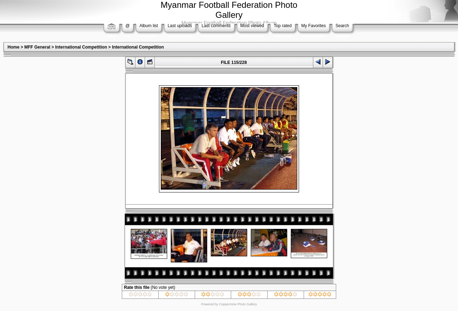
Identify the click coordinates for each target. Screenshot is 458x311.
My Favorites (313, 25)
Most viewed (252, 25)
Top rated (283, 25)
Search (342, 25)
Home (13, 47)
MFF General (37, 47)
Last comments (215, 25)
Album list (148, 25)
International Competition (81, 47)
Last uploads (180, 25)
